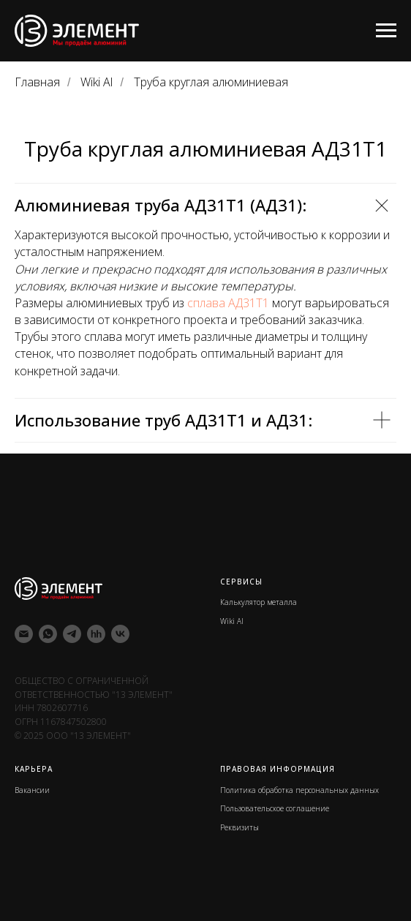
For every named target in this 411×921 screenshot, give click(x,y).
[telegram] (72, 634)
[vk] (120, 634)
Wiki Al (96, 82)
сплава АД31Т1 (228, 303)
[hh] (96, 634)
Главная (37, 82)
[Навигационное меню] (386, 30)
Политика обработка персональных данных (299, 790)
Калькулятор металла (258, 602)
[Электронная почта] (24, 634)
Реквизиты (239, 827)
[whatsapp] (48, 634)
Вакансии (32, 790)
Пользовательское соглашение (274, 808)
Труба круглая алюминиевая (211, 82)
